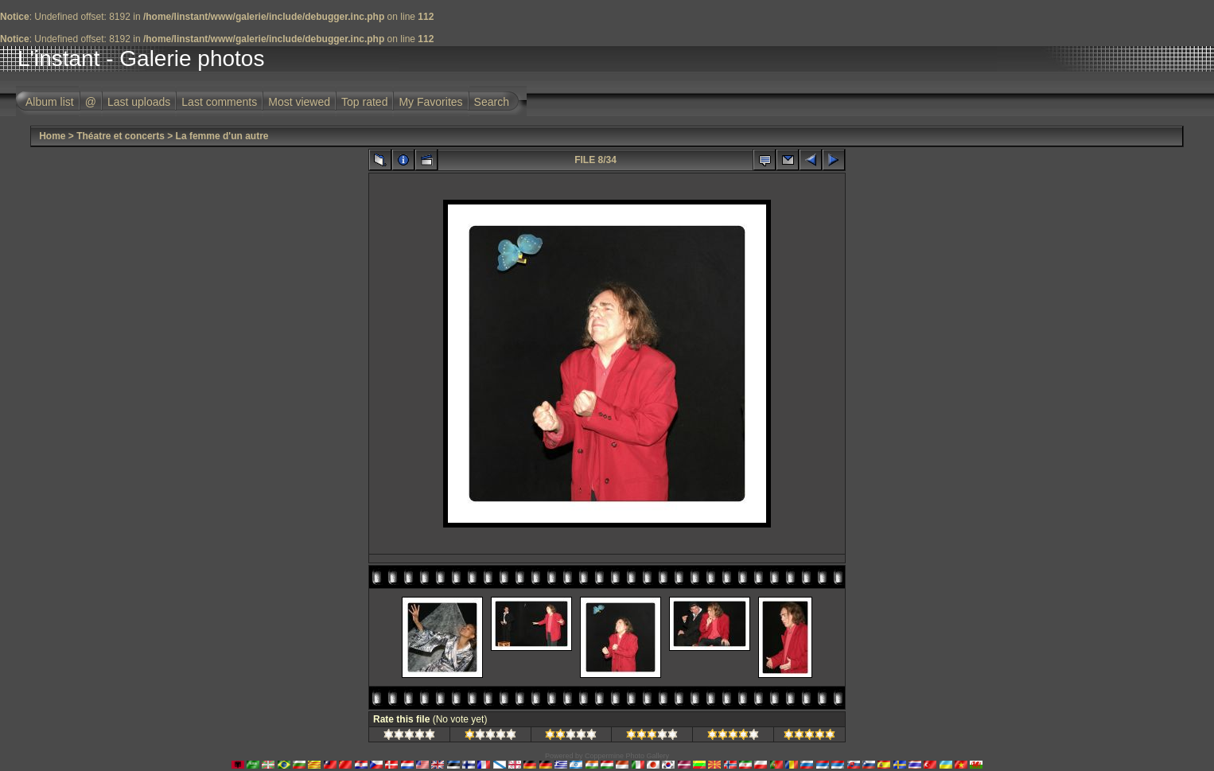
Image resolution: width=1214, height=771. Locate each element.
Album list (49, 101)
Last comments (219, 101)
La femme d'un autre (222, 136)
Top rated (364, 101)
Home (52, 136)
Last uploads (138, 101)
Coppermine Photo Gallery (627, 756)
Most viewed (299, 101)
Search (491, 101)
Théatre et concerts (120, 136)
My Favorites (430, 101)
